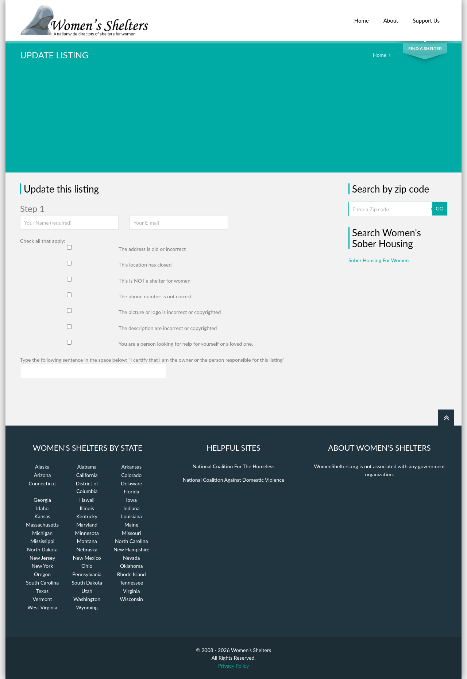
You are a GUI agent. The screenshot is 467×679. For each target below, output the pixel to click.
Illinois (87, 508)
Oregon (42, 574)
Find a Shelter (425, 48)
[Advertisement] (233, 121)
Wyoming (87, 607)
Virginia (131, 591)
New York (42, 566)
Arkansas (131, 466)
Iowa (131, 500)
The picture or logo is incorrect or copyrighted (170, 312)
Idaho (42, 508)
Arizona (42, 475)
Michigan (42, 533)
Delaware (131, 483)
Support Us (426, 16)
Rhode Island (131, 574)
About (390, 16)
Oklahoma (131, 566)
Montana (87, 541)
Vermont (42, 599)
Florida (131, 491)
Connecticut (42, 483)
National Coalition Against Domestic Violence (233, 480)
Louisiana (131, 516)
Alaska (42, 466)
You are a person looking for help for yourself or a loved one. (186, 344)
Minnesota (87, 533)
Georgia (42, 500)
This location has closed (145, 264)
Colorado (131, 475)
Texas (42, 591)
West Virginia (42, 607)
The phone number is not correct (155, 296)
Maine (131, 524)
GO (439, 208)
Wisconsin (131, 599)
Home (361, 16)
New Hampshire (131, 549)
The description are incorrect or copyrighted (168, 328)
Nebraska (86, 549)
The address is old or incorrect (152, 249)
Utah (86, 591)
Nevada (131, 558)
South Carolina (42, 582)
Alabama (87, 466)
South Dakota (87, 582)
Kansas (42, 516)
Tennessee (131, 582)
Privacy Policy (233, 666)
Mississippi (42, 541)
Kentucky (86, 516)
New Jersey (42, 558)
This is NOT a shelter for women (154, 281)
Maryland (86, 524)
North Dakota (42, 549)
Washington (86, 599)
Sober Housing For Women (378, 260)
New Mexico (87, 558)
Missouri (131, 533)
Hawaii (86, 500)
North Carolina (131, 541)
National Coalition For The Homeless (234, 466)
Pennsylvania (86, 574)
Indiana (131, 508)
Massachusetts (42, 524)
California (87, 475)
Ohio (86, 566)
